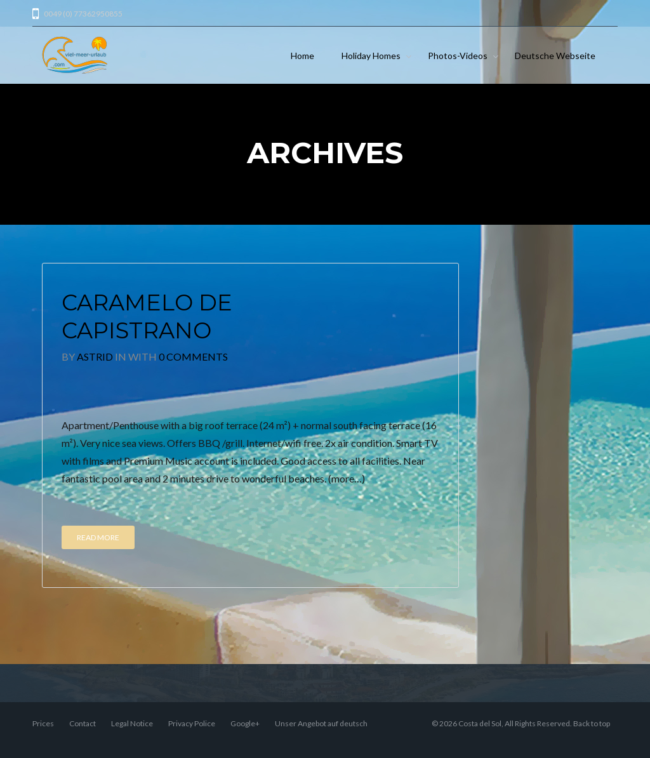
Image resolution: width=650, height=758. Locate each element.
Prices (43, 723)
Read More (98, 537)
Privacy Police (191, 723)
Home (302, 55)
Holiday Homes (371, 55)
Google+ (245, 723)
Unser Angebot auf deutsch (321, 723)
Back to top (591, 723)
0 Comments (193, 356)
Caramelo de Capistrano (147, 316)
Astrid (95, 356)
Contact (82, 723)
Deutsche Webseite (555, 55)
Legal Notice (132, 723)
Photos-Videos (458, 55)
